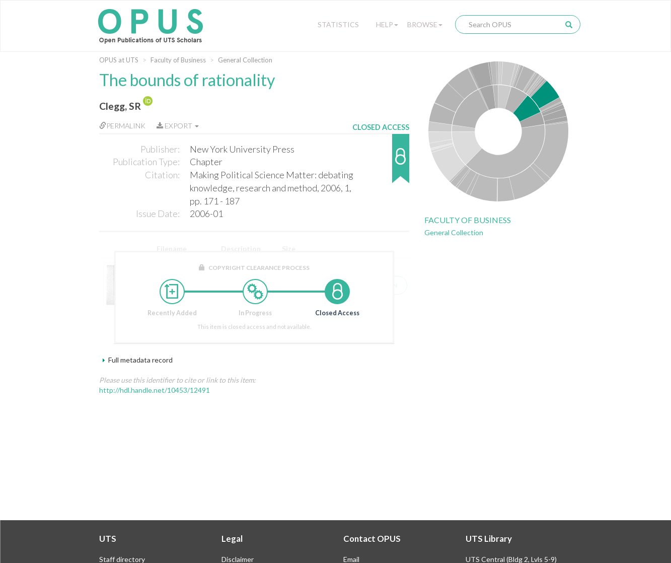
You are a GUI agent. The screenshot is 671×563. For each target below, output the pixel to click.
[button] (380, 163)
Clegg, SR (120, 106)
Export (178, 125)
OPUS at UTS (118, 60)
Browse (424, 24)
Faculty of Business (178, 60)
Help (387, 24)
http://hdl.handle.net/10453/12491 (154, 390)
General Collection (245, 60)
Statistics (338, 24)
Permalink (122, 125)
